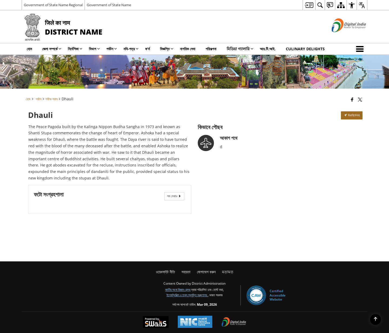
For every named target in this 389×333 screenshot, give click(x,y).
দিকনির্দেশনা (352, 115)
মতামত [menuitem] (227, 271)
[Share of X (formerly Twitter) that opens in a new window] (360, 99)
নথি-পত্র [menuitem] (131, 48)
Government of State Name (109, 4)
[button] (360, 49)
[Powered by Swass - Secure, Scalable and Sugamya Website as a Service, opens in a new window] (156, 322)
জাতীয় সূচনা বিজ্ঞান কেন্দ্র (177, 289)
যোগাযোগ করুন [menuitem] (206, 271)
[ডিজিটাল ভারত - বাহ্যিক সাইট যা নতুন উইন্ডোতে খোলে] (342, 36)
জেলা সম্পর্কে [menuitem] (51, 48)
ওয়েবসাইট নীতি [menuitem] (165, 271)
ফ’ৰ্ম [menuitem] (147, 48)
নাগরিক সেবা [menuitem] (187, 48)
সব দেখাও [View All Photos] (174, 196)
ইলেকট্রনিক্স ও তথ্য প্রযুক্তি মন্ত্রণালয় (187, 295)
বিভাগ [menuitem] (94, 48)
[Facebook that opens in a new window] (352, 99)
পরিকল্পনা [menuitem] (211, 48)
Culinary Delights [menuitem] (305, 48)
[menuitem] (309, 5)
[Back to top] (375, 319)
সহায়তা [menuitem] (186, 271)
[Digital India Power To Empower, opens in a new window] (233, 322)
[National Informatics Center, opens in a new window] (195, 322)
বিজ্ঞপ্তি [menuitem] (166, 48)
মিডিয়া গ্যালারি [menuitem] (240, 48)
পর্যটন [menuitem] (111, 48)
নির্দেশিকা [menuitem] (75, 48)
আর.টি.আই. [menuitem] (268, 48)
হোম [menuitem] (29, 48)
